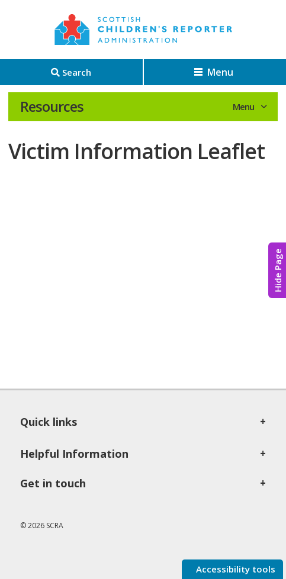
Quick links (48, 422)
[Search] (71, 72)
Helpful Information (74, 454)
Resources (51, 106)
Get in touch (53, 483)
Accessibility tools (234, 569)
